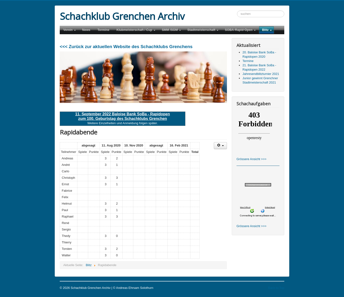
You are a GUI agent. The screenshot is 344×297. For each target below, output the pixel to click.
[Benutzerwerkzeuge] (220, 145)
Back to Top (276, 288)
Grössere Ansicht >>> (251, 159)
